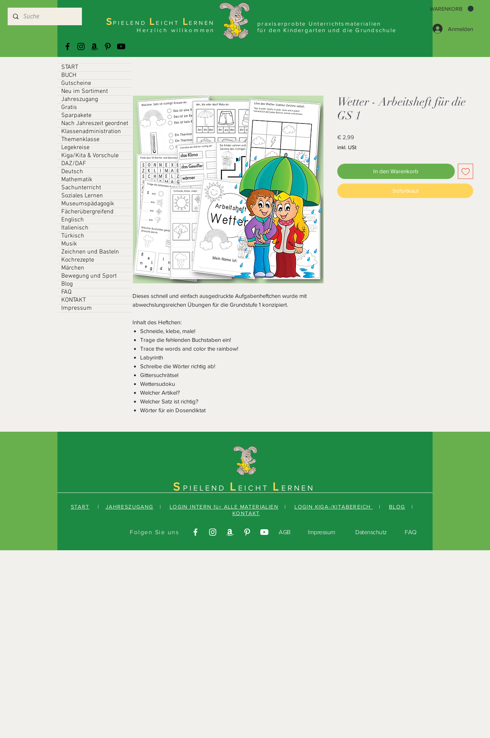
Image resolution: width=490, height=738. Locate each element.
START (69, 67)
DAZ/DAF (73, 163)
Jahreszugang (79, 99)
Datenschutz (371, 532)
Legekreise (75, 147)
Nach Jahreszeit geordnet (94, 123)
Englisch (72, 220)
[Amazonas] (94, 46)
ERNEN (298, 488)
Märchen (72, 268)
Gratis (69, 107)
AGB (285, 532)
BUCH (68, 75)
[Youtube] (121, 46)
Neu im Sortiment (84, 91)
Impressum (76, 308)
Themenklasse (80, 139)
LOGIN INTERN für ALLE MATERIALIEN (224, 507)
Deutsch (72, 172)
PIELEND (206, 488)
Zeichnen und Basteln (90, 252)
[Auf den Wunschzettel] (466, 171)
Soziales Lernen (82, 196)
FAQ (66, 292)
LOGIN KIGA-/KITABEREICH (333, 507)
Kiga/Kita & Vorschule (90, 155)
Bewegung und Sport (89, 276)
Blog (67, 284)
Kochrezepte (77, 260)
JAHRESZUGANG (130, 507)
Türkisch (72, 236)
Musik (69, 244)
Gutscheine (76, 83)
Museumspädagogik (87, 204)
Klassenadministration (91, 131)
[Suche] (44, 16)
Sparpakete (76, 115)
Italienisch (74, 228)
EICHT (255, 488)
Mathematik (76, 180)
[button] (452, 9)
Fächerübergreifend (87, 212)
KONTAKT (73, 300)
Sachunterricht (81, 188)
